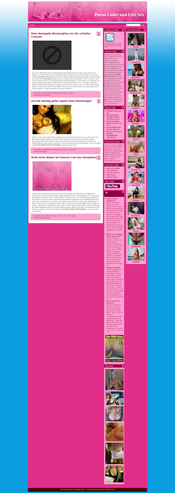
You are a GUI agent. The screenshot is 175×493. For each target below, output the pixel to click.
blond (111, 62)
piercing (120, 99)
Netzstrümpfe (111, 74)
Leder (105, 72)
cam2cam (106, 90)
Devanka (136, 139)
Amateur (112, 76)
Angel (113, 66)
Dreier (117, 78)
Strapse (119, 90)
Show (118, 84)
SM (123, 64)
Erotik (117, 98)
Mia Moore (136, 123)
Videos (111, 58)
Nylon (110, 66)
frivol (106, 99)
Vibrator (106, 103)
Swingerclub (107, 94)
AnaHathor (136, 200)
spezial (106, 88)
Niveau (112, 64)
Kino (119, 54)
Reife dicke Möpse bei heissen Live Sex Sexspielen (63, 157)
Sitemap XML (80, 489)
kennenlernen (116, 94)
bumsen (120, 86)
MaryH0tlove (136, 77)
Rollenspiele (120, 92)
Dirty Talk (118, 68)
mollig (111, 56)
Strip (105, 54)
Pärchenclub (116, 62)
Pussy (115, 86)
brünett (112, 86)
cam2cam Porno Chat (111, 194)
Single (105, 78)
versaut (106, 76)
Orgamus (106, 62)
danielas (136, 47)
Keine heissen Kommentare (42, 95)
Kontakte (106, 56)
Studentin (121, 82)
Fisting (116, 64)
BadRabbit (136, 108)
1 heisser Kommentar (40, 151)
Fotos (117, 76)
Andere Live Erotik (113, 168)
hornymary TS (136, 170)
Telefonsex (113, 92)
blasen (111, 90)
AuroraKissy (136, 62)
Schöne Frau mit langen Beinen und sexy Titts (115, 235)
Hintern (121, 78)
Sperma (116, 54)
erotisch (112, 84)
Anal (120, 76)
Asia (113, 60)
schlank (115, 101)
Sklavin (106, 66)
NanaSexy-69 (136, 246)
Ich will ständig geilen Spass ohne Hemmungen (61, 100)
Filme (117, 66)
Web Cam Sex (111, 175)
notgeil (106, 74)
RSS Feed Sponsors (67, 489)
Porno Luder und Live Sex (119, 14)
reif (112, 94)
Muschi (112, 97)
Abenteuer (107, 64)
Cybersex (106, 101)
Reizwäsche (116, 56)
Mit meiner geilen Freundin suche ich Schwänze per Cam (113, 117)
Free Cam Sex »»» (113, 148)
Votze (119, 64)
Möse (108, 54)
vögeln (116, 82)
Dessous (106, 80)
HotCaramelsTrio (136, 93)
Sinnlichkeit (112, 95)
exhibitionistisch (119, 70)
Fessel (109, 99)
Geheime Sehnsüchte (114, 267)
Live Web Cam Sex (56, 149)
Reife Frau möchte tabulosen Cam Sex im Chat (114, 123)
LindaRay (136, 262)
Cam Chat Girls (55, 93)
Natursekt (119, 72)
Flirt (116, 84)
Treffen (117, 74)
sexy (114, 80)
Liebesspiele (107, 60)
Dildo (105, 97)
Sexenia (136, 231)
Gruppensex (107, 92)
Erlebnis (114, 72)
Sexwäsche (119, 95)
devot (113, 99)
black (117, 103)
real (108, 98)
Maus (116, 99)
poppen (106, 70)
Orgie (120, 56)
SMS (105, 68)
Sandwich (119, 101)
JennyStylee (136, 185)
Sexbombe (115, 88)
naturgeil (107, 86)
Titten (113, 68)
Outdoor (116, 60)
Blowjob (111, 80)
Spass (120, 97)
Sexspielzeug (112, 70)
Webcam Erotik (112, 177)
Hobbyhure (112, 103)
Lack (113, 82)
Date (112, 54)
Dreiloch (110, 88)
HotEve (135, 154)
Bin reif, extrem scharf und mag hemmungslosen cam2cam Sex (114, 134)
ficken (109, 72)
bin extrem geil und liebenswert (113, 302)
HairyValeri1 (136, 216)
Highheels (106, 58)
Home (32, 25)
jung (110, 101)
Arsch (115, 58)
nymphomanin (111, 78)
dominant (106, 95)
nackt (115, 90)
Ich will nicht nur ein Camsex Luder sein (114, 128)
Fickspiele (107, 84)
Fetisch (120, 88)
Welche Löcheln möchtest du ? (112, 200)
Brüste (109, 68)
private (121, 66)
